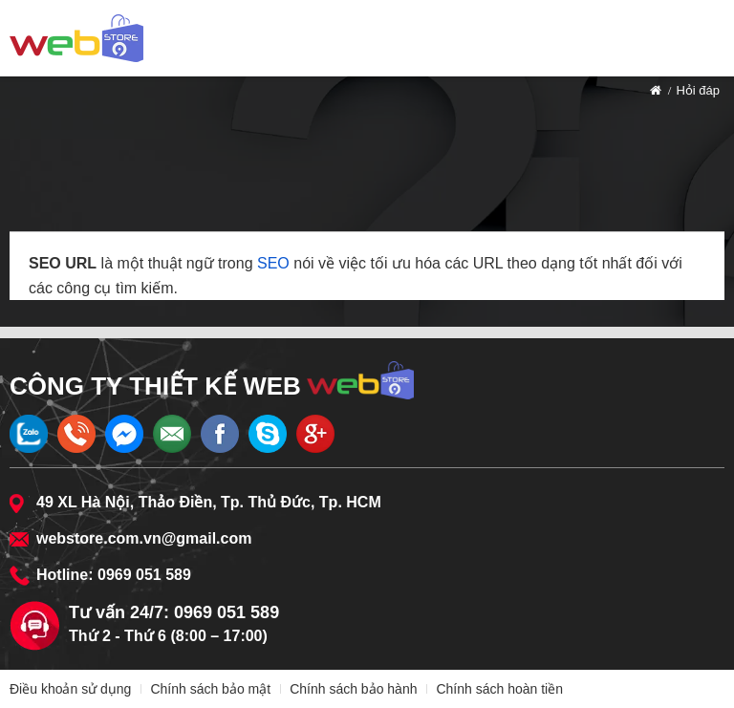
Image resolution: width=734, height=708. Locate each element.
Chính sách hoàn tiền (499, 689)
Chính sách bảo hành (353, 689)
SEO (273, 263)
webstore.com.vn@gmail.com (143, 538)
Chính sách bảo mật (210, 689)
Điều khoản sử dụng (70, 689)
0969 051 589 (144, 575)
